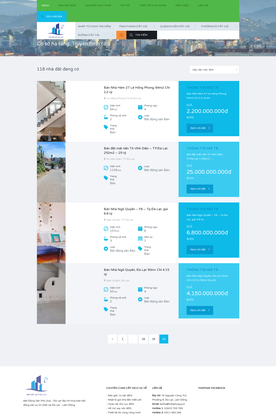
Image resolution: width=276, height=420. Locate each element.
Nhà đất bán (67, 5)
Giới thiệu (182, 5)
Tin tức (125, 5)
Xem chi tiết (199, 128)
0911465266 (51, 16)
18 (143, 339)
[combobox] (136, 26)
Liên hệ (203, 5)
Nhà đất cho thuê (98, 5)
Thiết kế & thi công (152, 5)
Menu (45, 5)
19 (153, 339)
